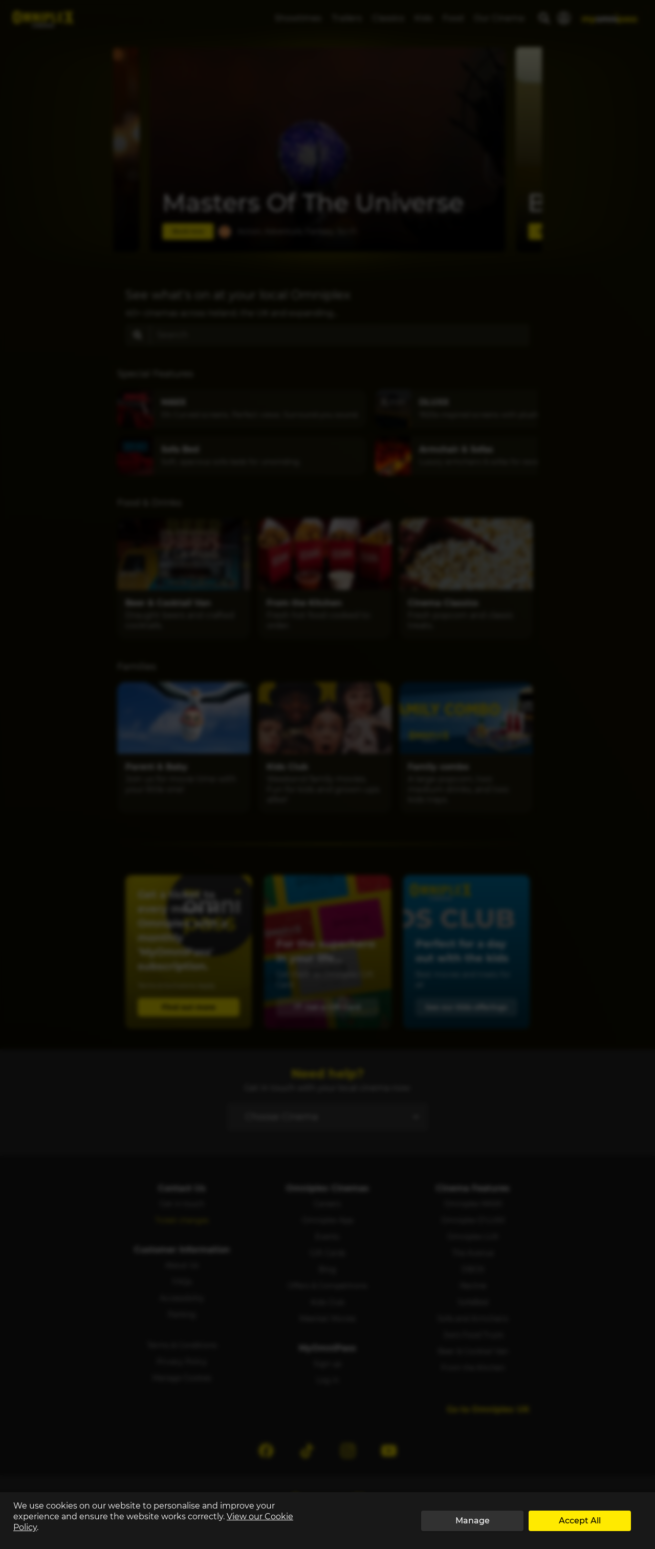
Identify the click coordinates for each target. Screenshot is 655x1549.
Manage (472, 1520)
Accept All (580, 1520)
